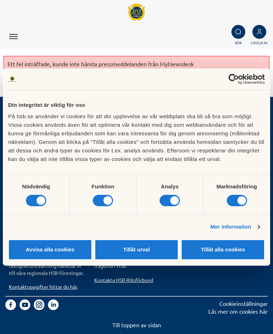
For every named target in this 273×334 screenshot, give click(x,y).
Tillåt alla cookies (223, 249)
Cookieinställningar (243, 303)
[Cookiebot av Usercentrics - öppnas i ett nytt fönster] (234, 79)
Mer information (230, 227)
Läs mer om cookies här (238, 311)
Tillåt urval (136, 249)
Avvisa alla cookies (50, 249)
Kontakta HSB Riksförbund (123, 280)
